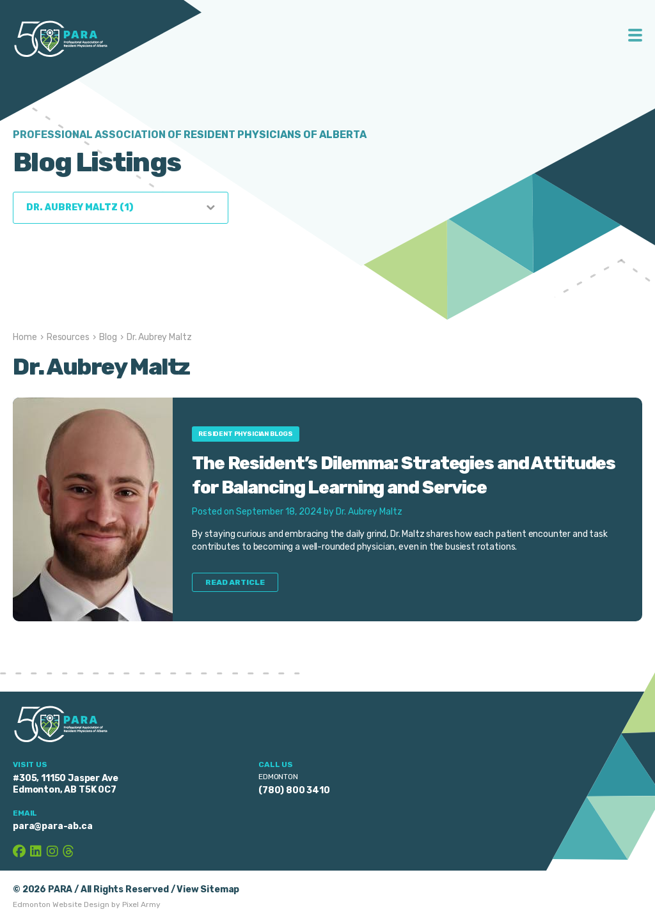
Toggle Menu (635, 35)
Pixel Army (141, 904)
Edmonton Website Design (61, 904)
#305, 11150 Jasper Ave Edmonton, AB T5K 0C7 (65, 784)
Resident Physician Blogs (245, 434)
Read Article (235, 582)
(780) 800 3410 (294, 790)
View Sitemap (208, 889)
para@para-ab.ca (53, 826)
